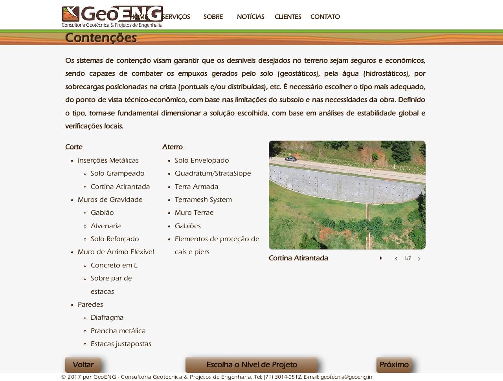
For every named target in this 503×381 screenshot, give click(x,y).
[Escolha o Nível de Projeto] (251, 365)
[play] (382, 256)
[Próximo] (394, 365)
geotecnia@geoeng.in (346, 377)
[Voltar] (83, 365)
